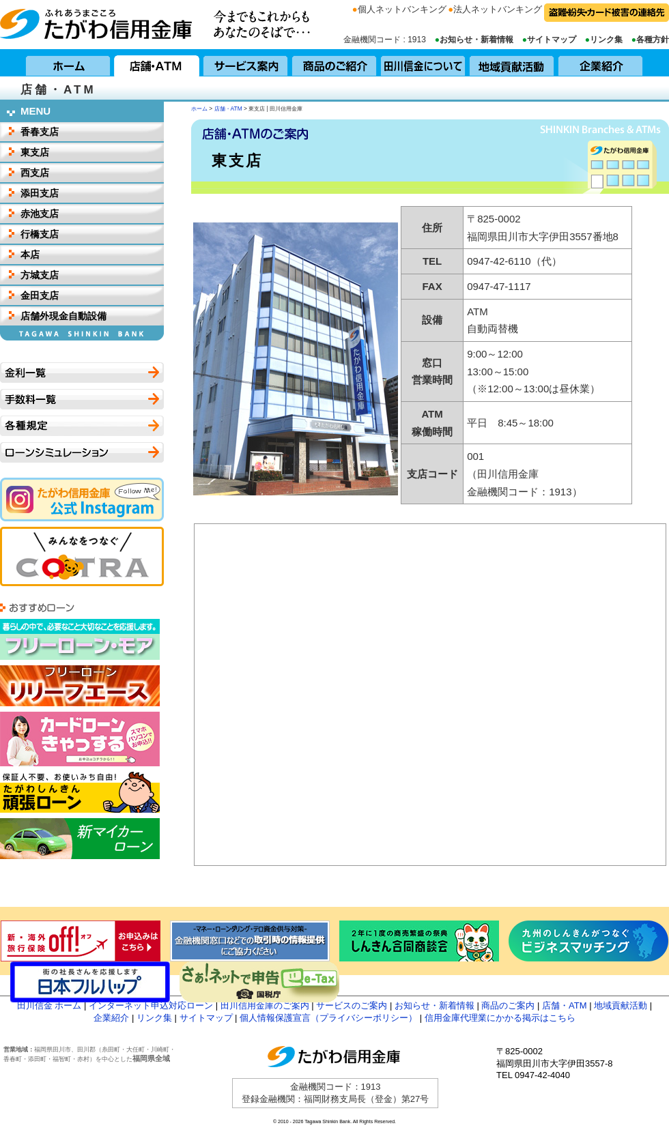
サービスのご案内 (351, 1005)
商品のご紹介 (334, 62)
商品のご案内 (508, 1005)
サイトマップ (551, 39)
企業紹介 (600, 62)
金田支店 (39, 295)
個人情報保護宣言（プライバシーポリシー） (328, 1018)
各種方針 (652, 39)
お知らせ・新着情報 (476, 39)
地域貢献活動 (512, 62)
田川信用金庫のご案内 (264, 1005)
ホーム (68, 62)
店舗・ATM (157, 62)
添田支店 (39, 193)
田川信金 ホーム (49, 1005)
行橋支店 (39, 234)
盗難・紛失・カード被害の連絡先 (606, 12)
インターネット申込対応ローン (151, 1005)
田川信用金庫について (423, 62)
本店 (30, 254)
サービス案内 (245, 62)
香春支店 (39, 131)
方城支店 (39, 275)
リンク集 (606, 39)
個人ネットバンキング (402, 9)
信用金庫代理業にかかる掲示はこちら (500, 1018)
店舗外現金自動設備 (63, 315)
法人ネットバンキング (497, 9)
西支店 (34, 172)
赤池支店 (39, 213)
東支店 (34, 152)
